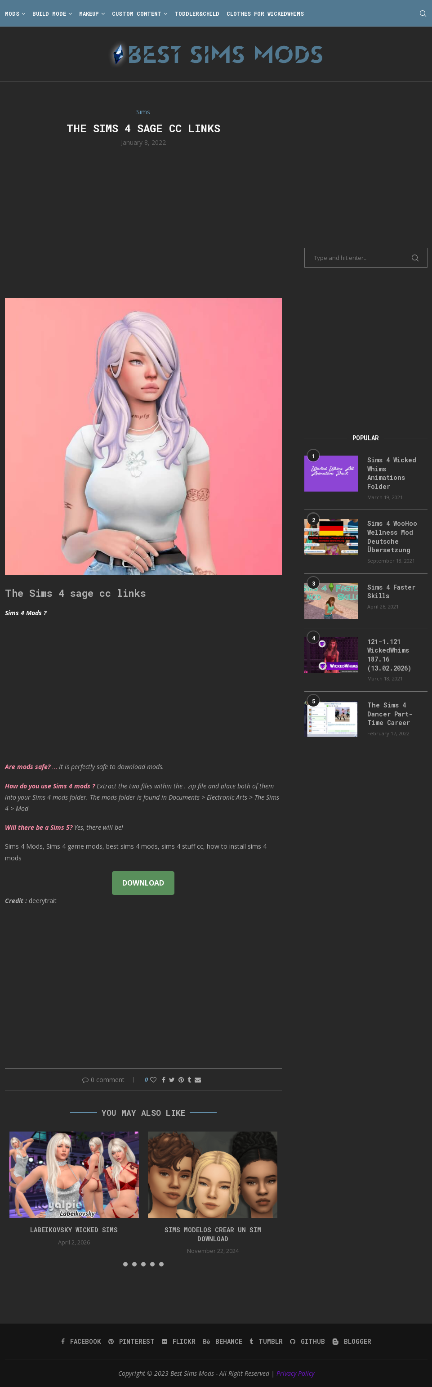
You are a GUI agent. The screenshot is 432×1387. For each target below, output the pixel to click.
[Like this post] (153, 1079)
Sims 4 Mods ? (25, 612)
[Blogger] (351, 1341)
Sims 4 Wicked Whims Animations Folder (391, 473)
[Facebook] (81, 1341)
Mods (12, 13)
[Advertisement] (143, 221)
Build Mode (49, 13)
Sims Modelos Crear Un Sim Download (213, 1234)
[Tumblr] (266, 1341)
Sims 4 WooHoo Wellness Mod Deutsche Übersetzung (392, 536)
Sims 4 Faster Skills (391, 591)
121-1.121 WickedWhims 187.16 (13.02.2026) (389, 654)
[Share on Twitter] (172, 1079)
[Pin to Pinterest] (181, 1079)
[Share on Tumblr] (189, 1079)
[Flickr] (179, 1341)
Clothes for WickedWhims (265, 13)
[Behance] (222, 1341)
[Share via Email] (198, 1079)
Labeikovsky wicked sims (74, 1230)
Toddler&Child (196, 13)
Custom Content (136, 13)
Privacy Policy (295, 1373)
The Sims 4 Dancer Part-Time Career (390, 714)
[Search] (423, 13)
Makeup (89, 13)
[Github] (307, 1341)
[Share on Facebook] (163, 1079)
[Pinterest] (131, 1341)
